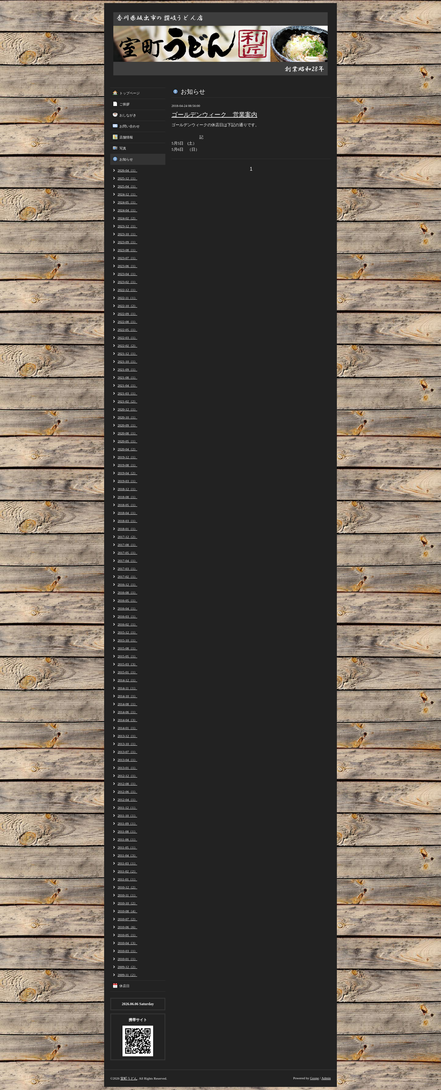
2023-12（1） (127, 226)
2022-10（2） (127, 306)
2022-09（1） (127, 314)
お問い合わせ (129, 126)
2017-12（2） (127, 537)
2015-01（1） (127, 672)
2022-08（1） (127, 322)
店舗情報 (126, 137)
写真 (122, 148)
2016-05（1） (127, 600)
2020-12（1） (127, 409)
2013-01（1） (127, 768)
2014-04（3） (127, 720)
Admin (326, 1078)
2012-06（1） (127, 791)
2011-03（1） (127, 863)
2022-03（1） (127, 337)
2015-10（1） (127, 640)
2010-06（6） (127, 927)
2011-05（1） (127, 847)
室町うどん (128, 1078)
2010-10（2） (127, 903)
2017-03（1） (127, 568)
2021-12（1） (127, 353)
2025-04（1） (127, 186)
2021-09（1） (127, 369)
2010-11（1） (127, 895)
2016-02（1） (127, 624)
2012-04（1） (127, 799)
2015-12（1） (127, 632)
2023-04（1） (127, 274)
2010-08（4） (127, 911)
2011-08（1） (127, 831)
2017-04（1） (127, 560)
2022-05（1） (127, 329)
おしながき (127, 115)
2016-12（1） (127, 584)
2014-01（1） (127, 728)
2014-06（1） (127, 712)
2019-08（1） (127, 465)
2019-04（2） (127, 473)
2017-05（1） (127, 552)
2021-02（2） (127, 401)
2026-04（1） (127, 170)
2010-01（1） (127, 959)
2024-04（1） (127, 210)
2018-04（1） (127, 513)
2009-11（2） (127, 975)
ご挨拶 (124, 104)
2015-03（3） (127, 664)
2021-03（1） (127, 393)
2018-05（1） (127, 505)
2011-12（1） (127, 807)
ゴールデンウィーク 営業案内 (214, 114)
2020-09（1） (127, 425)
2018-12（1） (127, 489)
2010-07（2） (127, 919)
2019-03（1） (127, 481)
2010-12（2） (127, 887)
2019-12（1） (127, 457)
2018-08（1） (127, 497)
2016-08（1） (127, 592)
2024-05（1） (127, 202)
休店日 (124, 986)
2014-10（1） (127, 696)
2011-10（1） (127, 815)
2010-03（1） (127, 951)
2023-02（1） (127, 282)
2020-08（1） (127, 433)
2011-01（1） (127, 879)
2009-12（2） (127, 967)
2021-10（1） (127, 361)
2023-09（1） (127, 242)
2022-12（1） (127, 290)
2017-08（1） (127, 545)
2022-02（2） (127, 345)
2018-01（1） (127, 529)
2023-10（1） (127, 234)
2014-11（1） (127, 688)
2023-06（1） (127, 266)
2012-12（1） (127, 776)
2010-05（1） (127, 935)
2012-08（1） (127, 783)
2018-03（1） (127, 521)
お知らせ (126, 159)
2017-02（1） (127, 576)
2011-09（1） (127, 823)
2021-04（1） (127, 385)
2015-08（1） (127, 648)
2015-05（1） (127, 656)
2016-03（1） (127, 616)
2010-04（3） (127, 943)
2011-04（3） (127, 855)
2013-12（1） (127, 736)
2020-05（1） (127, 441)
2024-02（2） (127, 218)
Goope (314, 1078)
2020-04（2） (127, 449)
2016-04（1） (127, 608)
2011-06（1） (127, 839)
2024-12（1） (127, 194)
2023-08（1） (127, 250)
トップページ (129, 93)
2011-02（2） (127, 871)
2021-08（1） (127, 377)
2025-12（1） (127, 178)
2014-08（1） (127, 704)
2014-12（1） (127, 680)
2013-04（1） (127, 760)
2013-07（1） (127, 752)
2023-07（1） (127, 258)
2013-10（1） (127, 744)
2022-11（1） (127, 298)
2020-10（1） (127, 417)
